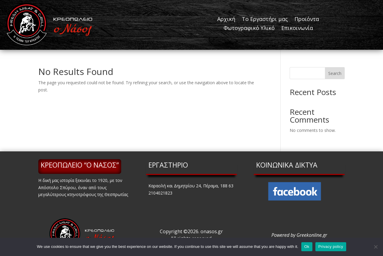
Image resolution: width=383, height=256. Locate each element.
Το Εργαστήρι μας (265, 19)
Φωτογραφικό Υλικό (249, 28)
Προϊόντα (306, 19)
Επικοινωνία (297, 28)
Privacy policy (330, 246)
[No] (376, 247)
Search (334, 73)
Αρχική (226, 19)
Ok (306, 246)
